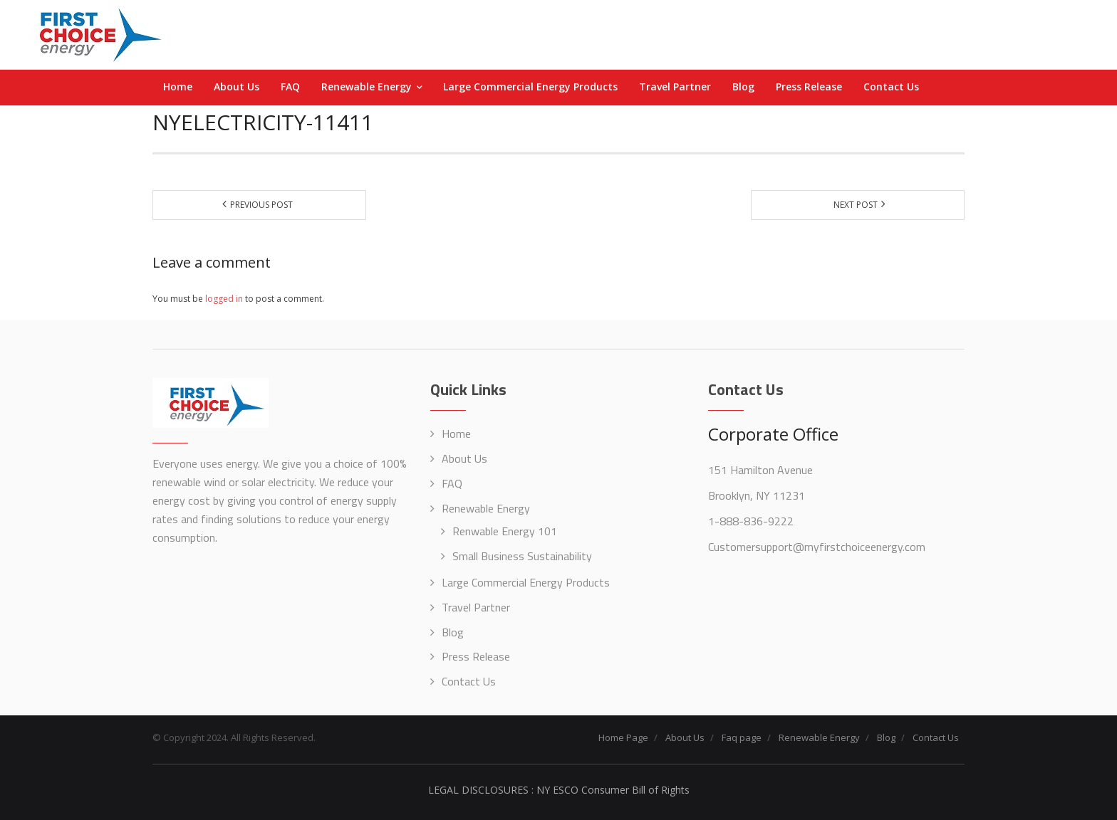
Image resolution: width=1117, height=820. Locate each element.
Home (456, 433)
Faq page (742, 737)
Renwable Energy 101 (504, 531)
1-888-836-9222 (751, 521)
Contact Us (469, 681)
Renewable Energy (486, 508)
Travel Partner (476, 607)
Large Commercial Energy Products (526, 582)
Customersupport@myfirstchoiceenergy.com (816, 546)
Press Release (476, 656)
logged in (224, 299)
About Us (464, 458)
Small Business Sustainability (522, 555)
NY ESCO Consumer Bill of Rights (613, 790)
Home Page (623, 737)
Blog (453, 632)
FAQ (452, 483)
